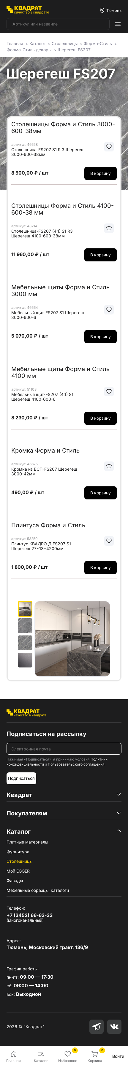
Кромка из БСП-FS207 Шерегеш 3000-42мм (44, 471)
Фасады (15, 880)
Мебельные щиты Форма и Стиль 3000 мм (60, 291)
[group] (72, 639)
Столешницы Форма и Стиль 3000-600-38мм (63, 128)
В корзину (100, 173)
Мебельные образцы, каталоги (38, 890)
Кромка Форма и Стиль (45, 450)
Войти (118, 1056)
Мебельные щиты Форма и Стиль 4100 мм (60, 372)
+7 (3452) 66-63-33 (30, 915)
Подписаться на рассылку (46, 733)
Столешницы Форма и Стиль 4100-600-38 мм (62, 209)
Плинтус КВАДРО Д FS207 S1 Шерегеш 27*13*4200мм (41, 546)
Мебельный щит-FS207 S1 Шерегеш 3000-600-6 (47, 315)
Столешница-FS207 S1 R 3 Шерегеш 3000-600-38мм (48, 152)
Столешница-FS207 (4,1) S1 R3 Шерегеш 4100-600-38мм (42, 233)
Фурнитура (18, 851)
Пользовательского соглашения (76, 764)
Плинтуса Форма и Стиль (48, 525)
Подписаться (21, 778)
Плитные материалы (27, 841)
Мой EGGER (18, 870)
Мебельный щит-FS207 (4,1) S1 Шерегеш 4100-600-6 (42, 397)
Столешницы (19, 861)
